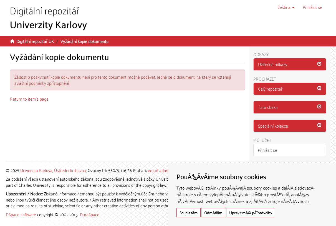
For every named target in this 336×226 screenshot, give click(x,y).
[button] (286, 7)
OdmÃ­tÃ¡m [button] (213, 212)
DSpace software (21, 214)
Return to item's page (29, 99)
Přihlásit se (267, 150)
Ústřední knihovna (70, 170)
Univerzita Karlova (36, 170)
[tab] (290, 64)
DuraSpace (89, 214)
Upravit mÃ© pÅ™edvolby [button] (250, 212)
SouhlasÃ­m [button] (189, 212)
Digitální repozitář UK (35, 41)
